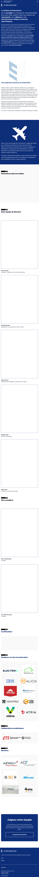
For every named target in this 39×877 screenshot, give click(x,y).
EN (37, 1)
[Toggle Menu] (36, 5)
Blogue (2, 860)
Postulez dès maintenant (19, 834)
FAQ (2, 858)
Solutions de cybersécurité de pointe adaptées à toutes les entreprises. (16, 855)
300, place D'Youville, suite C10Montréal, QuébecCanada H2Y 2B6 (7, 872)
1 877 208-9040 (4, 875)
